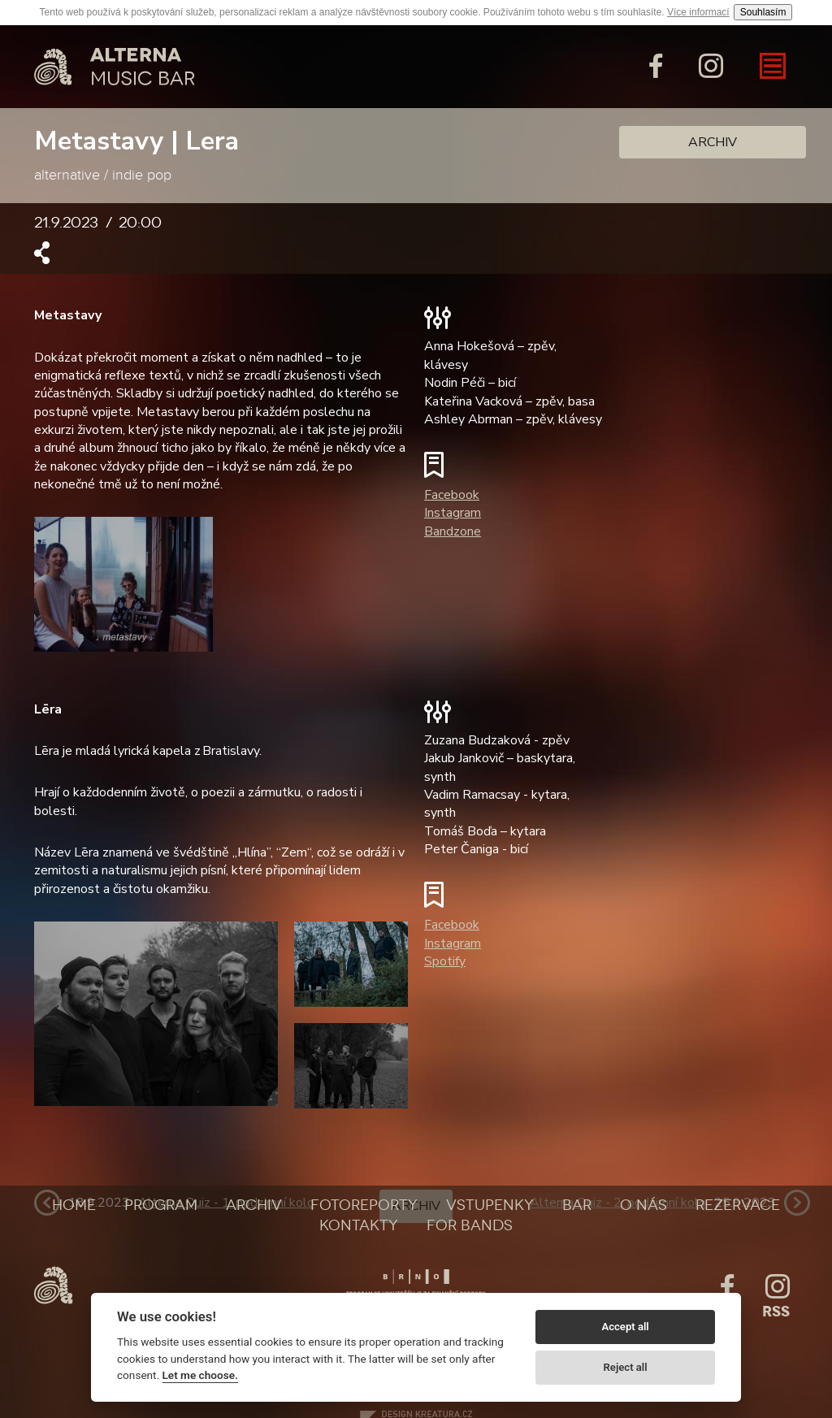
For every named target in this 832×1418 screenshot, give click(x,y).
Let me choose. (200, 1374)
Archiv (712, 142)
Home (74, 1205)
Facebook (451, 495)
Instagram (452, 513)
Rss (776, 1311)
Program (160, 1205)
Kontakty (358, 1225)
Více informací (698, 12)
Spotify (445, 961)
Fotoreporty (364, 1205)
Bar (577, 1205)
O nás (643, 1205)
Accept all (624, 1326)
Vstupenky (490, 1205)
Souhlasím (763, 12)
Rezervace (738, 1205)
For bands (470, 1225)
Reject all (626, 1367)
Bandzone (452, 531)
